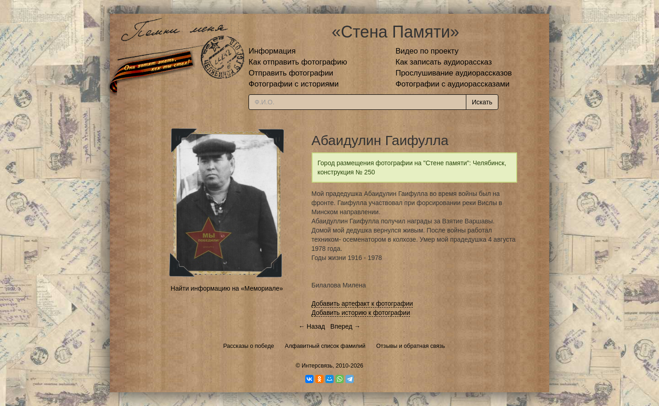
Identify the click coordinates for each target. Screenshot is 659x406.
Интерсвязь (317, 366)
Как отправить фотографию (297, 62)
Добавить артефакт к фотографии (362, 303)
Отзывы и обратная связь (410, 346)
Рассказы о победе (248, 346)
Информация (272, 51)
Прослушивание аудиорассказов (453, 73)
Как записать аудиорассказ (443, 62)
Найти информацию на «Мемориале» (227, 288)
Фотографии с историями (293, 84)
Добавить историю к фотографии (361, 312)
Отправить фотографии (290, 73)
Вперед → (345, 326)
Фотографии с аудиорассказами (452, 84)
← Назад (311, 326)
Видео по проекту (427, 51)
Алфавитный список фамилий (325, 346)
